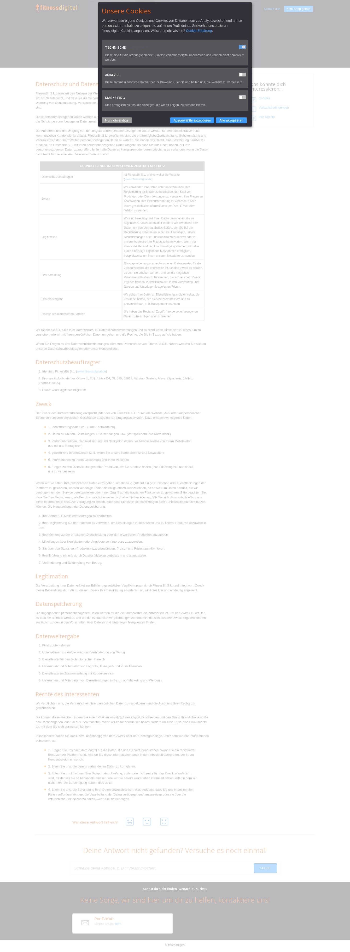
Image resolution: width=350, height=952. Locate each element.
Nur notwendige (116, 120)
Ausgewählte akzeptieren (192, 120)
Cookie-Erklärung (199, 31)
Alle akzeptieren (231, 120)
